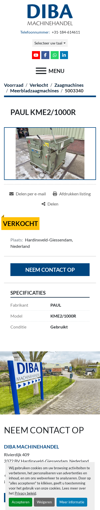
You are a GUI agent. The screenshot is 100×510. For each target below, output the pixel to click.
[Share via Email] (27, 194)
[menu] (41, 71)
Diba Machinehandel (31, 447)
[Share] (50, 204)
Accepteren (20, 502)
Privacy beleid (25, 493)
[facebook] (45, 55)
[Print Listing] (71, 194)
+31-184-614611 (65, 32)
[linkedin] (64, 55)
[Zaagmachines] (68, 85)
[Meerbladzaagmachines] (34, 90)
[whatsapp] (55, 55)
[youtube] (36, 55)
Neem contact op (50, 269)
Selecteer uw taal (48, 43)
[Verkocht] (39, 85)
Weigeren (44, 502)
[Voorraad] (13, 85)
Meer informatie (71, 502)
